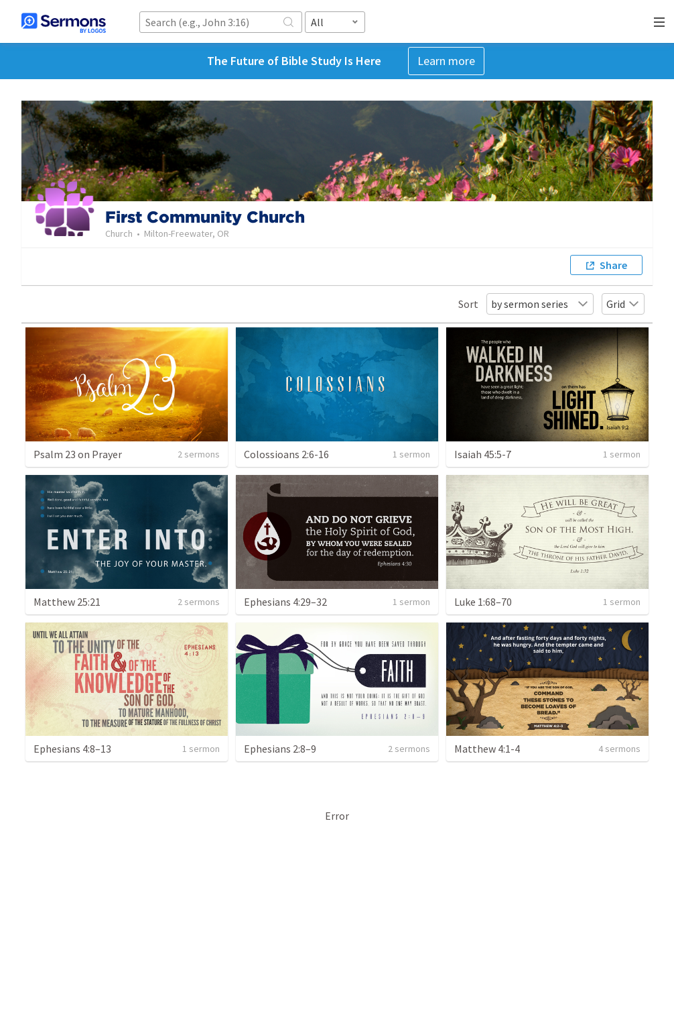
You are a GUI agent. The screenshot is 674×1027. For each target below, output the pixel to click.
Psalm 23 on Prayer (77, 454)
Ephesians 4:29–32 (285, 601)
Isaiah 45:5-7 (482, 454)
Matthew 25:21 (66, 601)
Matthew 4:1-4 (487, 748)
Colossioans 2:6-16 (286, 454)
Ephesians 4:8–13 (72, 748)
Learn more (446, 60)
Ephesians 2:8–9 (280, 748)
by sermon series (540, 304)
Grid (623, 304)
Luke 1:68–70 (483, 601)
